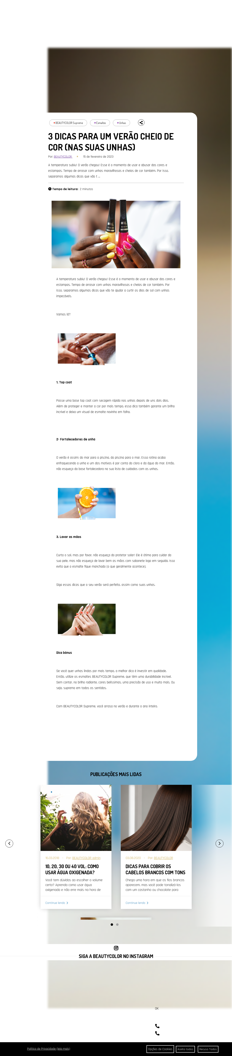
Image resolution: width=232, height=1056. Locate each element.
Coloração (58, 792)
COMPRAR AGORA (163, 9)
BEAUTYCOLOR (63, 157)
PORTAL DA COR (55, 9)
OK (157, 1008)
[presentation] (4, 842)
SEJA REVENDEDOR (135, 9)
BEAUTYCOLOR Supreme (69, 123)
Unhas (122, 123)
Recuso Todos (208, 1049)
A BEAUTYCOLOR (76, 9)
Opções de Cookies (158, 1049)
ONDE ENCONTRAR (110, 9)
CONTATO (92, 9)
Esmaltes (101, 123)
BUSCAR (217, 9)
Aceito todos (185, 1049)
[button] (112, 924)
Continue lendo (55, 903)
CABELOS (36, 9)
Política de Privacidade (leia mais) (48, 1049)
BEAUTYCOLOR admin (86, 858)
